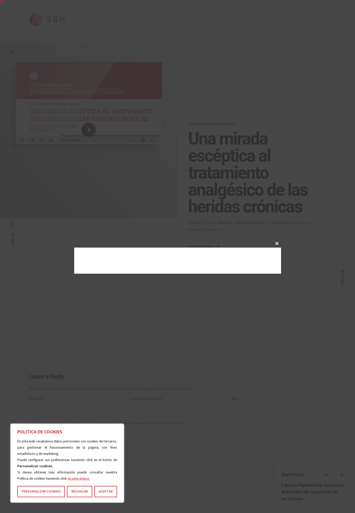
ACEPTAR (106, 491)
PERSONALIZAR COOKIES (41, 491)
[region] (67, 463)
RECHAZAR (79, 491)
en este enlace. (79, 478)
